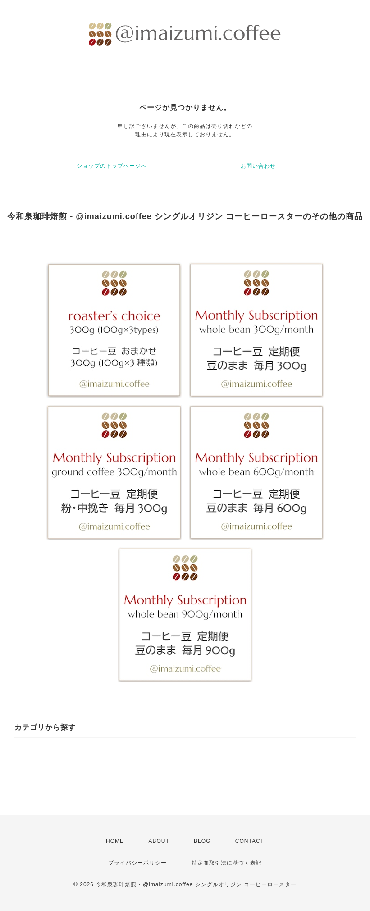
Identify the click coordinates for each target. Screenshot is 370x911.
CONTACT (249, 841)
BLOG (202, 841)
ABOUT (158, 841)
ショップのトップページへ (112, 166)
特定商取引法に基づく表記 (227, 863)
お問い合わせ (258, 166)
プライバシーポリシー (137, 863)
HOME (115, 841)
